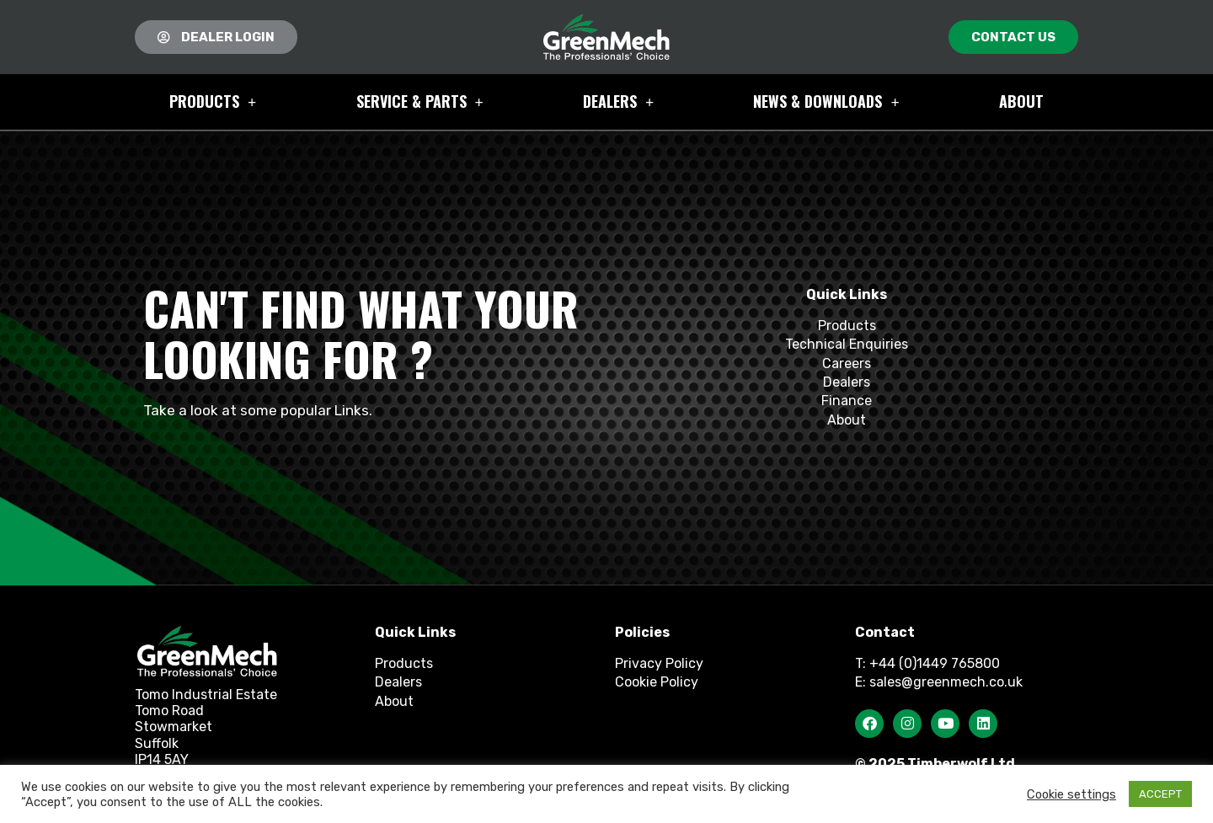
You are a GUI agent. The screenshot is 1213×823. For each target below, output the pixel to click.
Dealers (618, 102)
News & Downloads (826, 102)
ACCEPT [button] (1160, 794)
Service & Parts (420, 102)
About (1021, 101)
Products (212, 102)
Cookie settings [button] (1071, 794)
